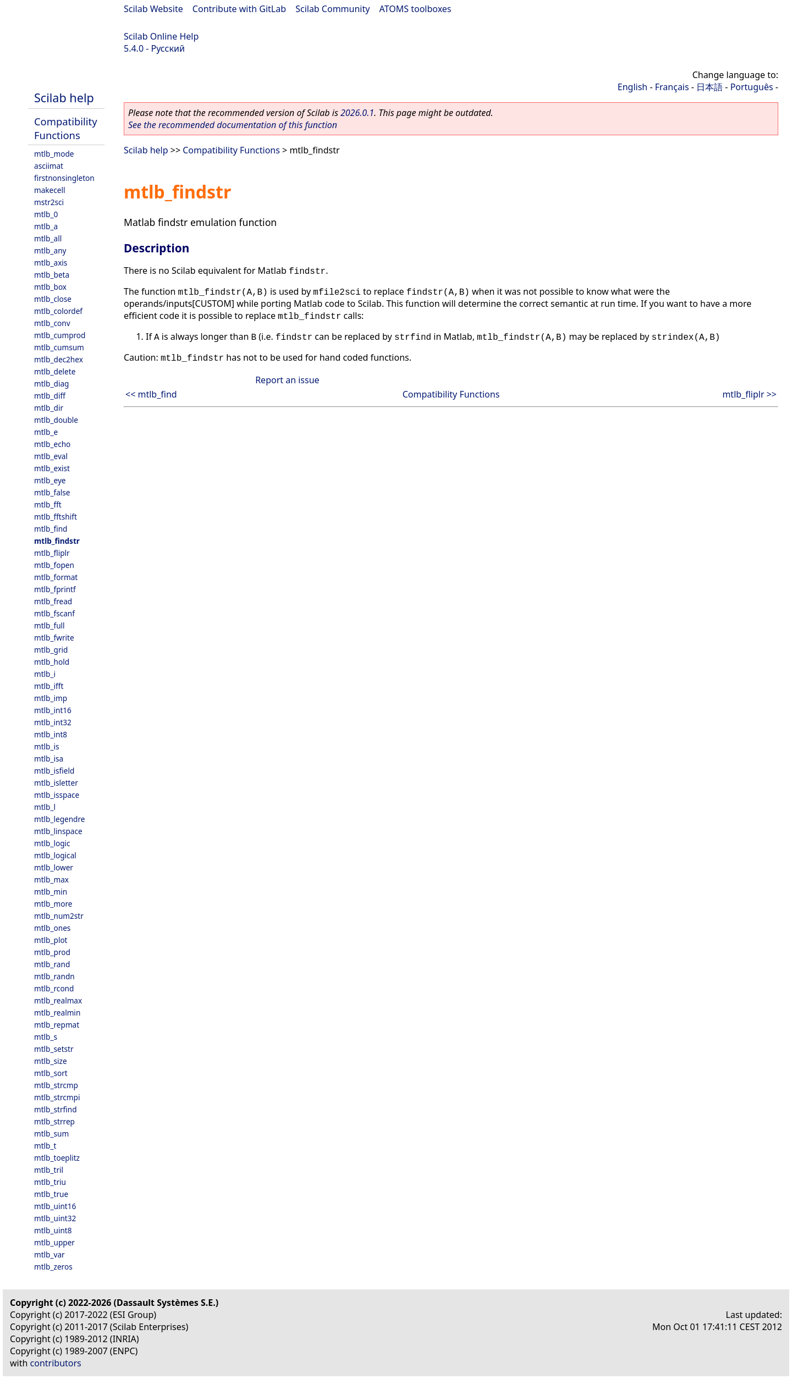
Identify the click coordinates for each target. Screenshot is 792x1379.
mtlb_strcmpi (57, 1097)
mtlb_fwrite (54, 637)
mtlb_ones (52, 928)
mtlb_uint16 (55, 1206)
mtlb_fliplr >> (749, 394)
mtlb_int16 (53, 710)
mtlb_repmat (56, 1024)
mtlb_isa (48, 758)
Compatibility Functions (65, 128)
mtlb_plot (51, 940)
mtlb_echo (52, 444)
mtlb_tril (48, 1170)
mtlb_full (49, 625)
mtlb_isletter (56, 782)
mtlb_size (50, 1061)
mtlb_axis (50, 262)
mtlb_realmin (57, 1012)
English (632, 87)
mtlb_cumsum (59, 347)
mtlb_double (56, 420)
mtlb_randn (54, 976)
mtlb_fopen (54, 565)
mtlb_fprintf (55, 589)
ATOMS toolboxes (416, 9)
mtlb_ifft (48, 686)
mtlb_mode (54, 153)
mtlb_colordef (58, 311)
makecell (49, 190)
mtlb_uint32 (55, 1218)
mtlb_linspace (58, 831)
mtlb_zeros (53, 1266)
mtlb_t (45, 1145)
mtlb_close (53, 299)
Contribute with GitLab (239, 9)
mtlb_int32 (53, 722)
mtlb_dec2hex (58, 359)
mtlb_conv (52, 323)
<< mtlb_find (151, 394)
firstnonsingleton (64, 178)
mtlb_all (48, 238)
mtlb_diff (49, 395)
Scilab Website (153, 9)
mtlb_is (46, 746)
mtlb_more (53, 903)
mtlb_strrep (54, 1121)
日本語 (709, 87)
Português (751, 87)
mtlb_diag (51, 383)
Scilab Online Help (161, 36)
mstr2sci (49, 202)
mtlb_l (45, 807)
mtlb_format (56, 577)
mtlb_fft (48, 504)
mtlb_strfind (55, 1109)
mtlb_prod (52, 952)
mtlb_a (46, 226)
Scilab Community (332, 9)
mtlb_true (51, 1194)
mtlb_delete (54, 371)
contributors (55, 1363)
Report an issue (287, 380)
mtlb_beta (51, 274)
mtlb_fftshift (55, 516)
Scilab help (64, 98)
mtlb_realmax (58, 1000)
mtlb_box (50, 287)
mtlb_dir (48, 407)
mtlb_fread (53, 601)
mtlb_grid (51, 649)
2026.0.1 (357, 113)
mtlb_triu (50, 1182)
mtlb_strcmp (56, 1085)
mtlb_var (49, 1254)
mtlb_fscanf (54, 613)
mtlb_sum (51, 1133)
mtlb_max (51, 879)
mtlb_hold (51, 662)
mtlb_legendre (59, 819)
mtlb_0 (46, 214)
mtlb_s (45, 1037)
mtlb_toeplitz (57, 1157)
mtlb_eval (51, 456)
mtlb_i (45, 674)
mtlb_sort (51, 1073)
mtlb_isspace (56, 795)
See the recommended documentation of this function (232, 125)
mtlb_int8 (50, 734)
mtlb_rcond (54, 988)
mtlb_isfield (54, 770)
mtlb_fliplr (52, 553)
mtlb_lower (53, 867)
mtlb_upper (54, 1242)
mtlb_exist (52, 468)
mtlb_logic (52, 843)
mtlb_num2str (59, 916)
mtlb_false (52, 492)
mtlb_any (50, 250)
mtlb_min (50, 891)
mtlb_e (46, 432)
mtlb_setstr (54, 1049)
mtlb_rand (52, 964)
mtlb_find (50, 528)
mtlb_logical (55, 855)
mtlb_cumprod (59, 335)
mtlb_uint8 (53, 1230)
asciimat (48, 166)
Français (672, 87)
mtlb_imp (50, 698)
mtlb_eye (50, 480)
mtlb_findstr (57, 541)
